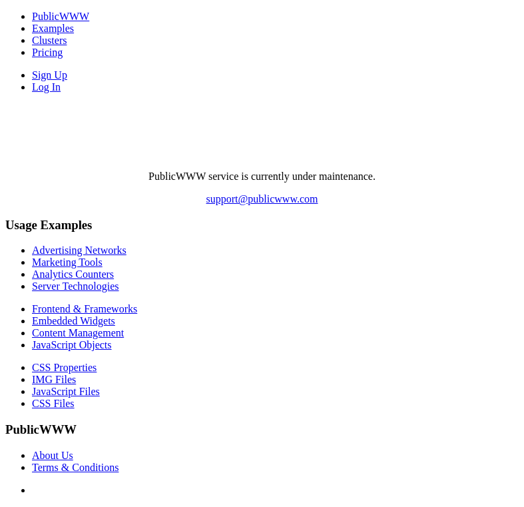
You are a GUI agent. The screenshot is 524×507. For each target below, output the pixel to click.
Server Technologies (75, 286)
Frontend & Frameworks (84, 308)
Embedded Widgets (73, 320)
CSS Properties (64, 367)
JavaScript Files (66, 391)
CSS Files (53, 403)
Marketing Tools (67, 262)
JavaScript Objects (72, 344)
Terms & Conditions (75, 467)
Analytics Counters (73, 274)
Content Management (78, 332)
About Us (52, 455)
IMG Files (54, 379)
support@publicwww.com (262, 199)
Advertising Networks (79, 250)
